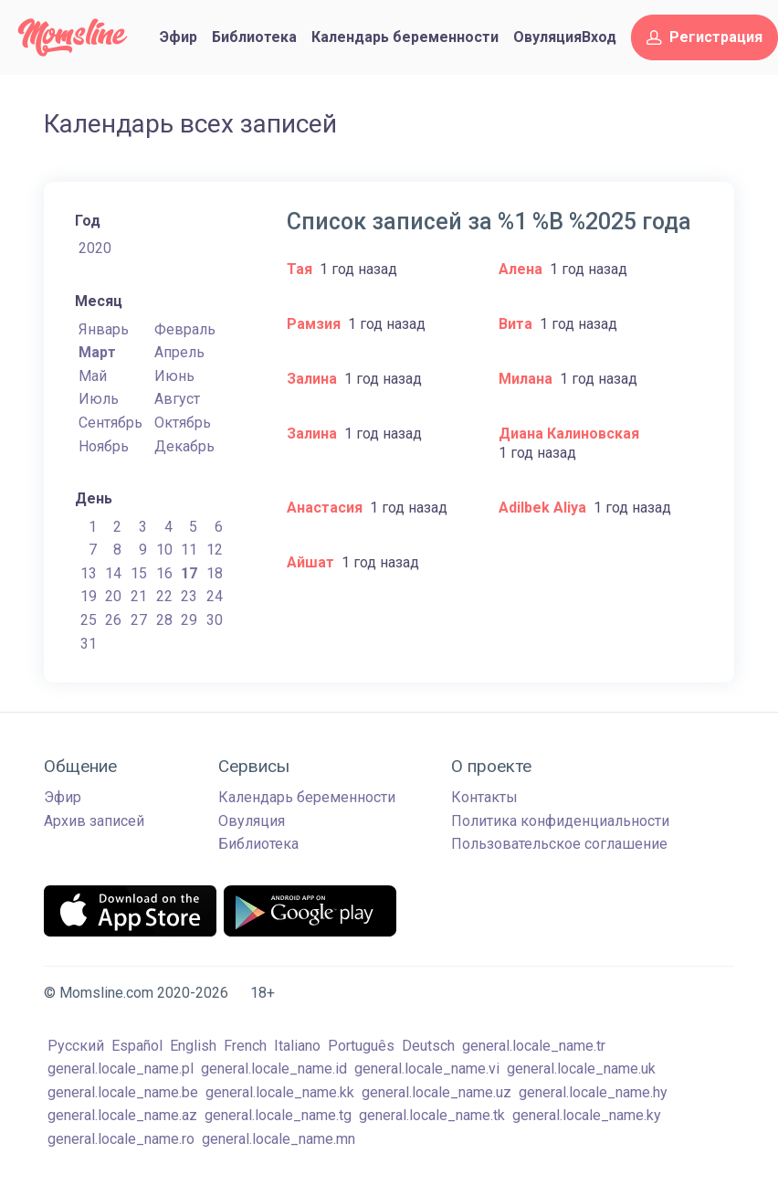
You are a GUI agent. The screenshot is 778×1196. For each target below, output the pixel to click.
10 (164, 549)
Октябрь (182, 422)
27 (139, 620)
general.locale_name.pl (120, 1068)
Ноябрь (104, 446)
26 (113, 620)
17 (189, 573)
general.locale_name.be (122, 1092)
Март (97, 352)
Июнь (174, 376)
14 (113, 573)
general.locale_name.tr (533, 1045)
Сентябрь (110, 422)
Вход (599, 37)
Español (137, 1045)
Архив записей (94, 821)
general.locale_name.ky (586, 1115)
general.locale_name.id (274, 1068)
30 (214, 620)
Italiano (297, 1045)
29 (189, 620)
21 (139, 596)
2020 (95, 248)
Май (93, 376)
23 (189, 596)
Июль (99, 398)
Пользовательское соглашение (559, 843)
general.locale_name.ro (120, 1139)
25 (88, 620)
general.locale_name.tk (432, 1115)
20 (113, 596)
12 (214, 549)
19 (88, 596)
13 (88, 573)
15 (139, 573)
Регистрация (704, 37)
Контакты (484, 797)
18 (214, 573)
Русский (75, 1045)
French (245, 1045)
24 (214, 596)
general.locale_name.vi (426, 1068)
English (193, 1045)
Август (177, 398)
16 (164, 573)
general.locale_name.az (122, 1115)
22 (164, 596)
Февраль (185, 329)
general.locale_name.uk (581, 1068)
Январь (104, 329)
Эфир (178, 37)
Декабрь (184, 446)
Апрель (179, 352)
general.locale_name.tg (278, 1115)
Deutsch (428, 1045)
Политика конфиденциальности (560, 821)
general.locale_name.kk (279, 1092)
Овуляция (547, 37)
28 (164, 620)
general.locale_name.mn (278, 1139)
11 (189, 549)
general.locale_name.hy (593, 1092)
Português (361, 1045)
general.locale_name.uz (436, 1092)
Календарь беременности (405, 37)
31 (88, 643)
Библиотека (254, 37)
